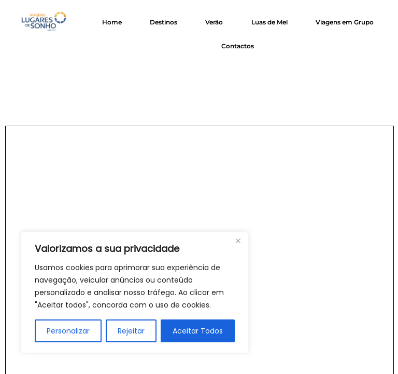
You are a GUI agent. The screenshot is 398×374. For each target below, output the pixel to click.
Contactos (237, 46)
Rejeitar (131, 331)
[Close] (238, 240)
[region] (135, 292)
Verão (214, 22)
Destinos (163, 22)
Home (112, 22)
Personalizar (68, 331)
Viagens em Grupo (345, 22)
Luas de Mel (269, 22)
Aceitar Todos (198, 331)
